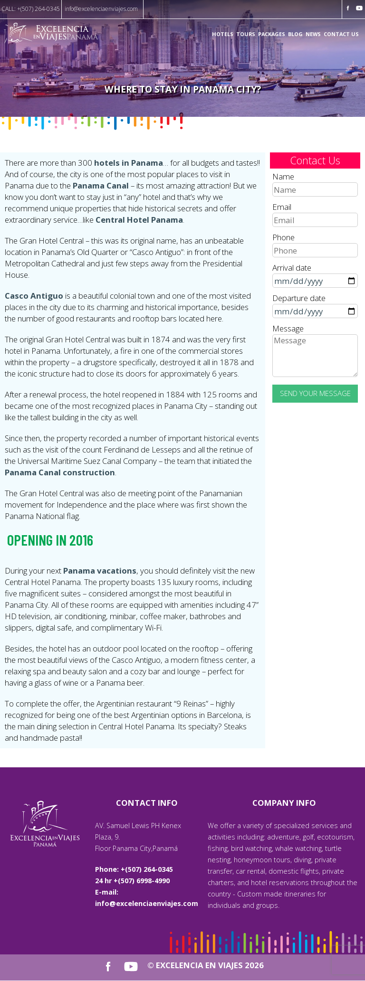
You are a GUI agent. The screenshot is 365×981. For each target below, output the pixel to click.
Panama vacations (99, 570)
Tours (245, 34)
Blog (295, 34)
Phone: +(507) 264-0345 (134, 869)
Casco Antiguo (34, 295)
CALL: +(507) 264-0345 (30, 9)
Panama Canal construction (60, 472)
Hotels (222, 34)
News (313, 34)
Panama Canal (101, 185)
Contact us (341, 34)
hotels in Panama (128, 162)
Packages (271, 34)
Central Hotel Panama (139, 219)
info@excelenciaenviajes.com (101, 9)
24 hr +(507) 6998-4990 (132, 880)
